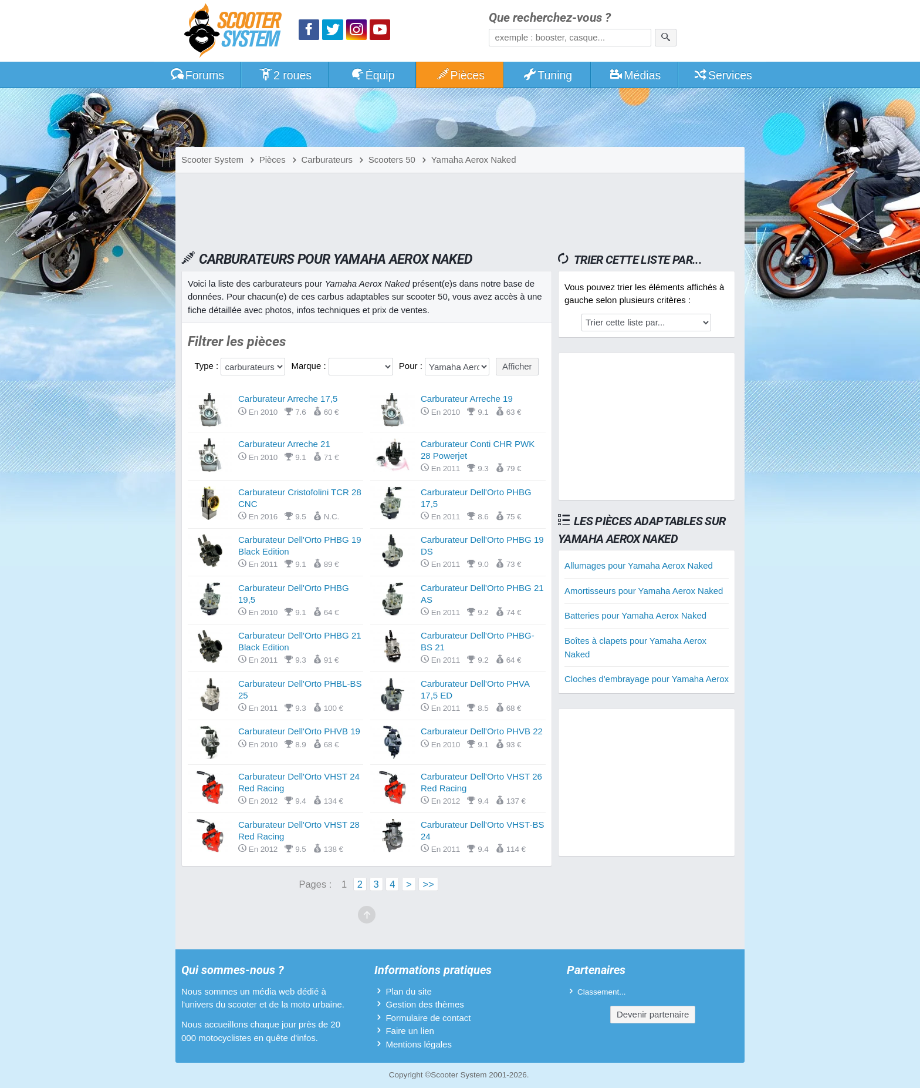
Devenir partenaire (653, 1014)
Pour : (412, 366)
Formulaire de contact (428, 1018)
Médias (635, 75)
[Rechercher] (666, 37)
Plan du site (408, 991)
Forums (197, 75)
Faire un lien (409, 1031)
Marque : (309, 366)
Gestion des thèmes (424, 1004)
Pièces (460, 75)
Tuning (548, 75)
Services (722, 75)
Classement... (601, 992)
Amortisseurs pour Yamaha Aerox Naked (643, 591)
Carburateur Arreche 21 (284, 444)
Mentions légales (418, 1044)
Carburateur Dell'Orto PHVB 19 (299, 731)
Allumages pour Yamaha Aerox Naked (638, 565)
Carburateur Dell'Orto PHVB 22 (482, 731)
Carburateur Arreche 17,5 (287, 399)
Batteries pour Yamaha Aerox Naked (635, 615)
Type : (207, 366)
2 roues (285, 75)
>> (428, 884)
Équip (372, 75)
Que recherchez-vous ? (550, 18)
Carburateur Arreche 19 (467, 399)
